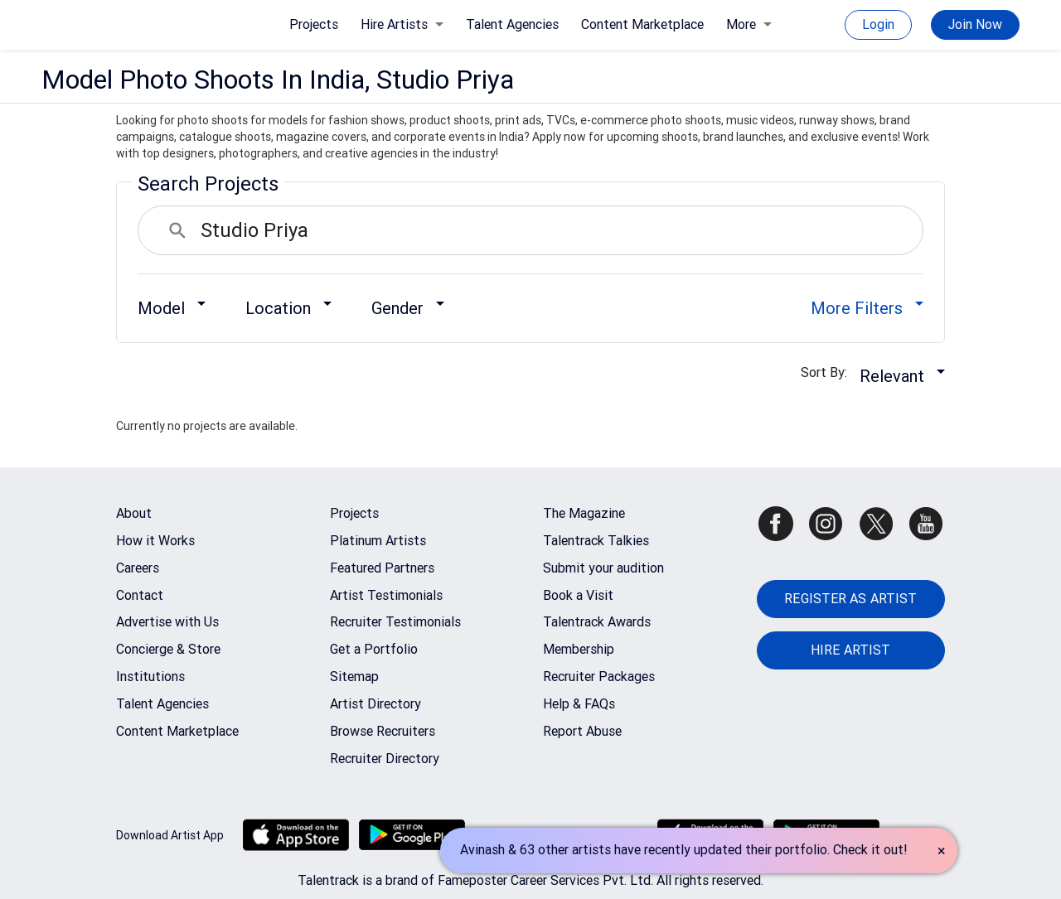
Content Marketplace (642, 24)
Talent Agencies (512, 24)
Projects (313, 24)
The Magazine (584, 513)
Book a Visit (578, 595)
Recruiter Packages (599, 676)
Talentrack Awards (597, 622)
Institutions (150, 676)
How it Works (155, 541)
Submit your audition (603, 568)
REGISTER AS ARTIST (850, 599)
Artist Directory (375, 704)
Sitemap (354, 676)
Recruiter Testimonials (395, 622)
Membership (578, 649)
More (749, 24)
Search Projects (208, 184)
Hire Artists (402, 24)
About (134, 513)
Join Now (975, 24)
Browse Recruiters (382, 731)
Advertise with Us (167, 622)
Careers (137, 568)
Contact (139, 595)
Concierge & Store (168, 649)
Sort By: (829, 372)
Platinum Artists (378, 541)
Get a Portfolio (374, 649)
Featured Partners (382, 568)
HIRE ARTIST (850, 650)
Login (878, 24)
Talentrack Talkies (596, 541)
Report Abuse (582, 731)
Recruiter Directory (384, 758)
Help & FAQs (579, 704)
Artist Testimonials (386, 595)
